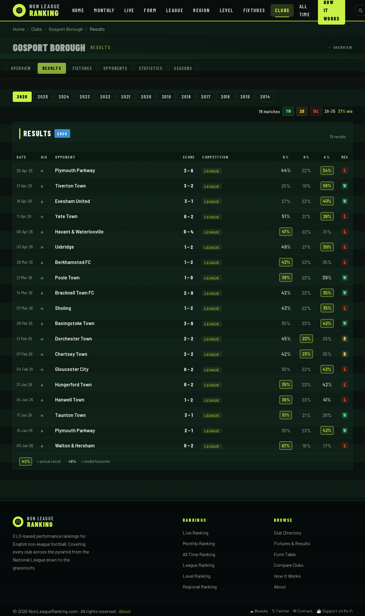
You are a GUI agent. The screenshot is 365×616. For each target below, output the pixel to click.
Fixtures (254, 10)
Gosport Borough (66, 29)
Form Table (285, 554)
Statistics (151, 68)
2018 (186, 96)
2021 (126, 96)
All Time (304, 10)
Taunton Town (70, 415)
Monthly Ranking (199, 543)
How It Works (287, 576)
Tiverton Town (70, 185)
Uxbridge (64, 247)
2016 (226, 96)
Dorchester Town (73, 338)
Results (51, 68)
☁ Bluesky (259, 611)
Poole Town (67, 277)
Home (78, 10)
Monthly (104, 10)
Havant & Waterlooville (79, 231)
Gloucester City (72, 369)
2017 (206, 96)
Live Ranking (195, 532)
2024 (64, 96)
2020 (147, 96)
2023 (85, 96)
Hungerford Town (73, 384)
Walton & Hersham (75, 445)
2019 (166, 96)
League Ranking (198, 565)
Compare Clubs (288, 565)
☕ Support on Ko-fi (334, 611)
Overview (21, 68)
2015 (246, 96)
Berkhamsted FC (73, 262)
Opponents (116, 68)
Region (201, 10)
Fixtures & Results (292, 543)
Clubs (282, 10)
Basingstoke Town (74, 323)
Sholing (63, 308)
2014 (266, 96)
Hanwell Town (69, 400)
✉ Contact (303, 611)
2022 (105, 96)
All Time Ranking (199, 554)
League (174, 10)
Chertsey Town (71, 354)
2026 (22, 96)
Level (227, 10)
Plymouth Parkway (75, 170)
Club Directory (287, 532)
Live (129, 10)
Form (150, 10)
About (280, 587)
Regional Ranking (200, 587)
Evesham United (72, 201)
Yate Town (66, 216)
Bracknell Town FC (74, 293)
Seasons (184, 68)
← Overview (339, 47)
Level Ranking (196, 576)
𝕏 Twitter (280, 611)
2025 (43, 96)
